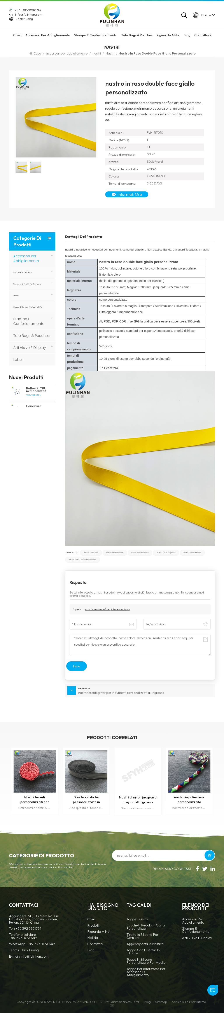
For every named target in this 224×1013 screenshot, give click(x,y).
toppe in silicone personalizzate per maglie (146, 961)
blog (90, 950)
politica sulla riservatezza (189, 1002)
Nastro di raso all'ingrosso (166, 553)
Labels (18, 359)
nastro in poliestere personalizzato (189, 799)
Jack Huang (24, 18)
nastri (97, 53)
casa (91, 919)
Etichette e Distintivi (22, 272)
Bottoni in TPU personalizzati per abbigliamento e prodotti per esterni (37, 389)
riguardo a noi (168, 35)
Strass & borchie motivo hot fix (27, 307)
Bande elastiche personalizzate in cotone (86, 799)
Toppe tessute (137, 919)
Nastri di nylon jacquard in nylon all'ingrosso (138, 799)
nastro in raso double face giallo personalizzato (107, 609)
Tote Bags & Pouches (136, 35)
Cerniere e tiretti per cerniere (27, 284)
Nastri (110, 53)
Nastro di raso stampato (192, 553)
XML (137, 1002)
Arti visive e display (29, 347)
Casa (17, 35)
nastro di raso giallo (91, 553)
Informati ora (127, 194)
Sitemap (161, 1002)
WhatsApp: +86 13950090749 (32, 943)
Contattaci (202, 35)
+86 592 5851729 (28, 928)
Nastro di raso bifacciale (114, 553)
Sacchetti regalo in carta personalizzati (145, 927)
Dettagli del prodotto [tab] (83, 236)
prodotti (93, 926)
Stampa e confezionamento (95, 35)
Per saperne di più (33, 395)
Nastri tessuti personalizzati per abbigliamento (34, 799)
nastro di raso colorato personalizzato (82, 560)
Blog (187, 35)
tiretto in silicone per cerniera (142, 936)
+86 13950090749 (28, 10)
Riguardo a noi (98, 932)
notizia (92, 938)
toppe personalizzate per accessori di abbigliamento (145, 972)
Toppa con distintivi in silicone (143, 951)
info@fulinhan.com (28, 14)
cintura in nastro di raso (140, 553)
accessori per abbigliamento (47, 35)
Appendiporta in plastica (145, 944)
